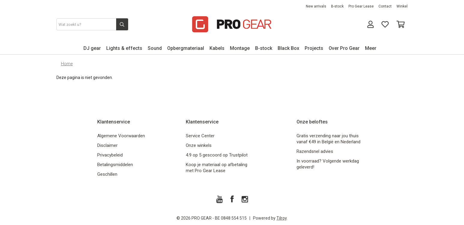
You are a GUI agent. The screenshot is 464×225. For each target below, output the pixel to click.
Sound (155, 48)
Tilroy (281, 218)
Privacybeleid (110, 155)
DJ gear (92, 48)
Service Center (200, 135)
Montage (240, 48)
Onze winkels (199, 145)
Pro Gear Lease (361, 6)
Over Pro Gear (344, 48)
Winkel (402, 6)
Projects (314, 48)
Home (67, 63)
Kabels (216, 48)
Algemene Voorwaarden (121, 135)
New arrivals (316, 6)
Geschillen (107, 174)
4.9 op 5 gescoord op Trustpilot (217, 155)
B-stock (337, 6)
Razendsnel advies (315, 151)
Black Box (288, 48)
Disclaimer (107, 145)
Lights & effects (124, 48)
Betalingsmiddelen (115, 164)
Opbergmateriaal (185, 48)
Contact (385, 6)
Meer (370, 48)
